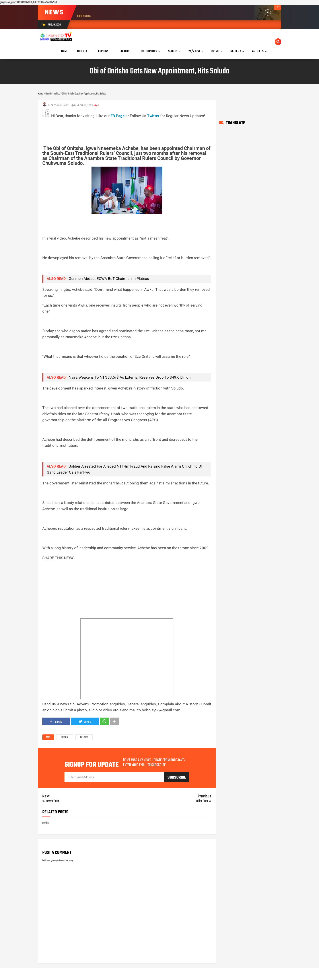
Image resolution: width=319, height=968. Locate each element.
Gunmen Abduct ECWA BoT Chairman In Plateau (109, 278)
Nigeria (64, 737)
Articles (258, 51)
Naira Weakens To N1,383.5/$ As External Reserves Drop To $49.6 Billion (130, 377)
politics (84, 737)
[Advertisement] (123, 129)
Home (64, 51)
